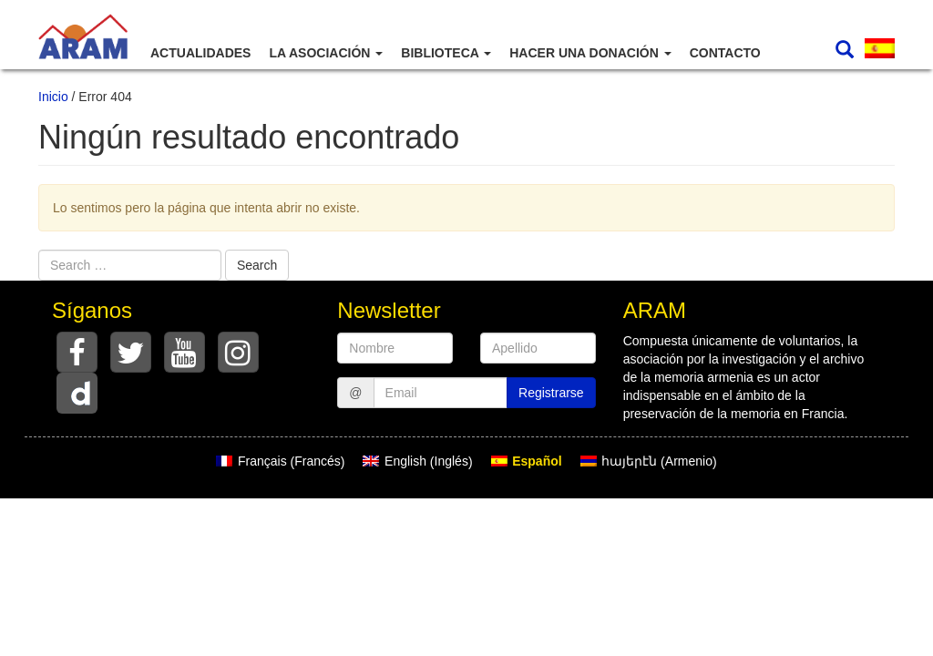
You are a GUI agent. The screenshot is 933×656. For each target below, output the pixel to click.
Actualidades (200, 53)
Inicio (53, 96)
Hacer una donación (590, 53)
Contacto (725, 53)
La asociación (326, 53)
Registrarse (551, 392)
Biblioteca (446, 53)
